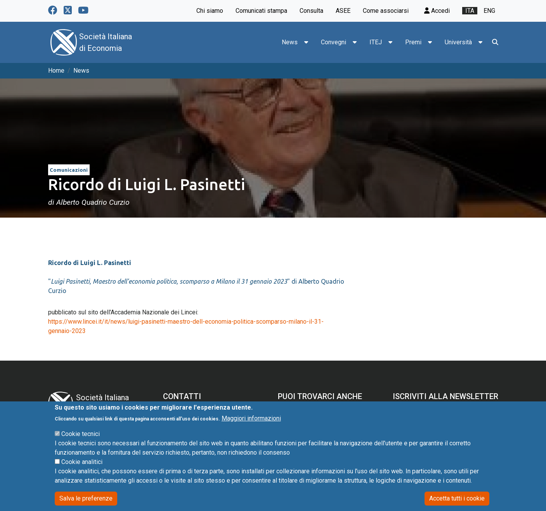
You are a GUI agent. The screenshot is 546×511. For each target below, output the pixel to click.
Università (458, 42)
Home (56, 70)
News (290, 42)
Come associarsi (386, 10)
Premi (413, 42)
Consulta (311, 10)
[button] (306, 42)
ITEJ (375, 42)
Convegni (333, 42)
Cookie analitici (81, 472)
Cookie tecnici (80, 444)
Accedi (437, 10)
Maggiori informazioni (251, 429)
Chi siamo (209, 10)
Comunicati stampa (261, 10)
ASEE (343, 10)
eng (489, 10)
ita (469, 10)
